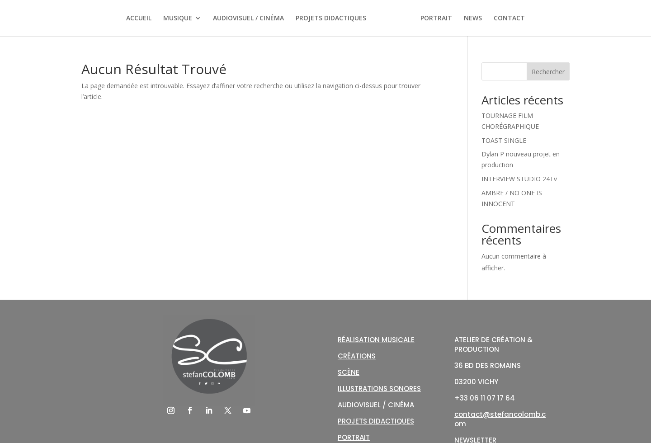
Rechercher (548, 71)
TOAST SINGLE (503, 140)
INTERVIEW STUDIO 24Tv (519, 178)
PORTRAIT (436, 18)
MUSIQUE (177, 18)
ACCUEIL (138, 18)
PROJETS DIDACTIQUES (331, 18)
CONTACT (509, 18)
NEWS (473, 18)
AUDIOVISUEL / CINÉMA (248, 18)
